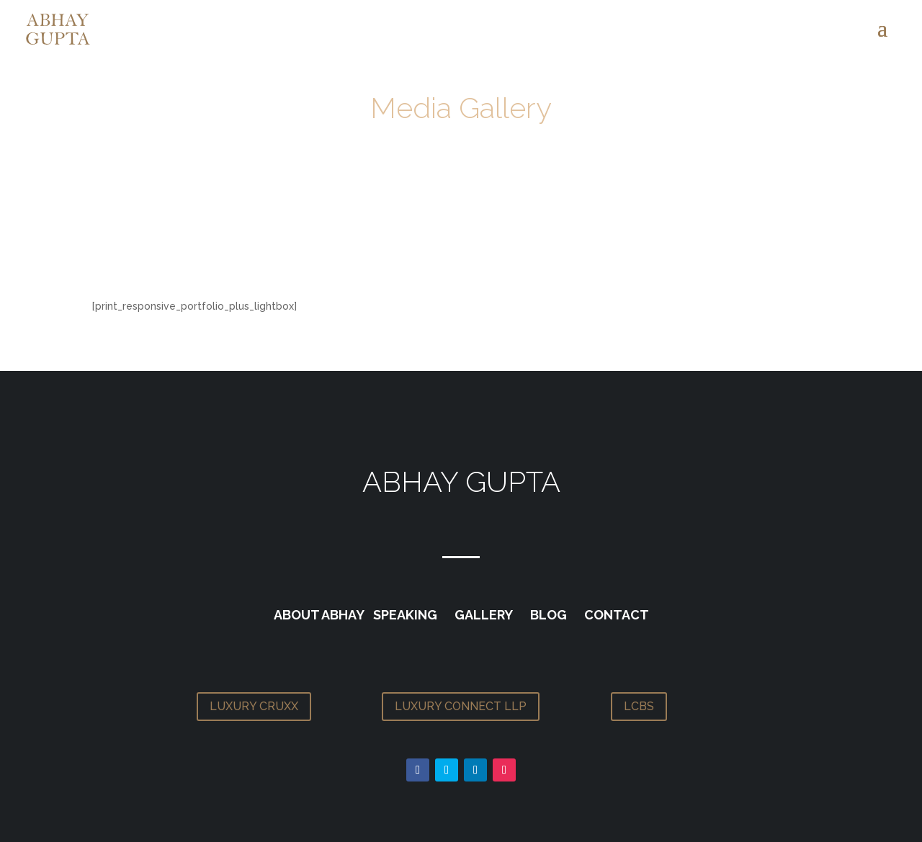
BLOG (548, 614)
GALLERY (484, 614)
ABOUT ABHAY (319, 614)
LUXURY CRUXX (254, 706)
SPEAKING (405, 614)
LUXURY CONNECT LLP (461, 706)
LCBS (639, 706)
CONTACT (616, 614)
